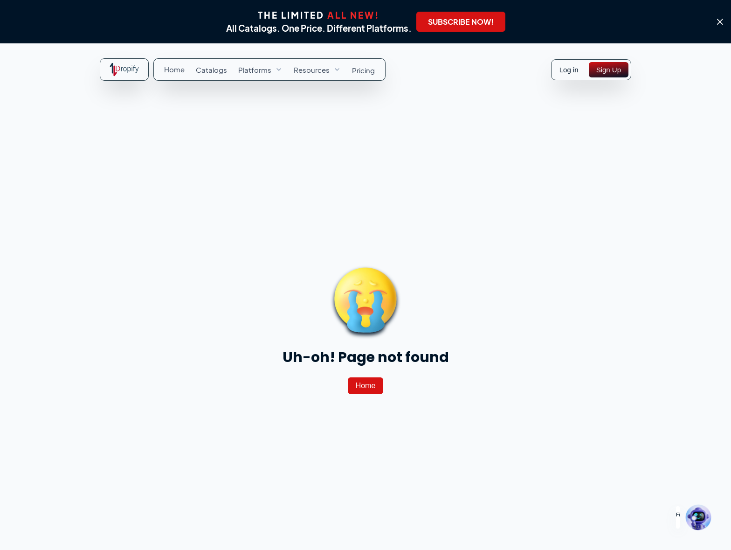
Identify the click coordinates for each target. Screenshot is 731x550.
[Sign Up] (608, 69)
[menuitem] (174, 69)
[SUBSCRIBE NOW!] (460, 22)
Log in (569, 70)
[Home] (366, 385)
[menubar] (269, 69)
